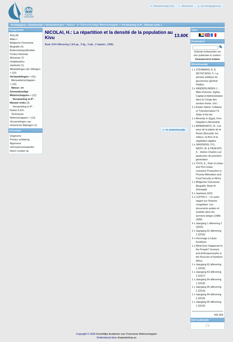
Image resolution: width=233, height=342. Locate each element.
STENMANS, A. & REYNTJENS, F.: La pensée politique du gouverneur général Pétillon (207, 77)
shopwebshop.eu (126, 337)
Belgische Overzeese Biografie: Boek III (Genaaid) (208, 186)
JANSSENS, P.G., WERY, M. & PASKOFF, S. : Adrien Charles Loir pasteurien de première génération (209, 152)
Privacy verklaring (20, 139)
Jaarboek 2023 (204, 193)
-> (20, 76)
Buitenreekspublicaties (22, 50)
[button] (162, 6)
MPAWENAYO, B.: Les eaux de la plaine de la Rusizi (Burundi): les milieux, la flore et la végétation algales (208, 133)
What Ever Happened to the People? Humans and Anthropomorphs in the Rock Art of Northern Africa (209, 253)
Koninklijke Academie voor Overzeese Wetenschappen (126, 333)
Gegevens (15, 135)
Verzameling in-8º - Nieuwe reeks (141, 24)
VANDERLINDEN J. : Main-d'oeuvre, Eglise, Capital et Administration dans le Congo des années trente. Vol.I (209, 96)
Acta (12, 35)
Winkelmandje (199, 64)
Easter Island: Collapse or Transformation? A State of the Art (209, 111)
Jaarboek (15, 65)
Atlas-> (14, 39)
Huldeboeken (17, 61)
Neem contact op (19, 150)
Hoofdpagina (18, 24)
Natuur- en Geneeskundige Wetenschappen (93, 24)
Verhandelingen (55, 24)
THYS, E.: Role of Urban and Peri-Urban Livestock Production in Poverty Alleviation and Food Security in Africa (209, 171)
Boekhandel (36, 24)
